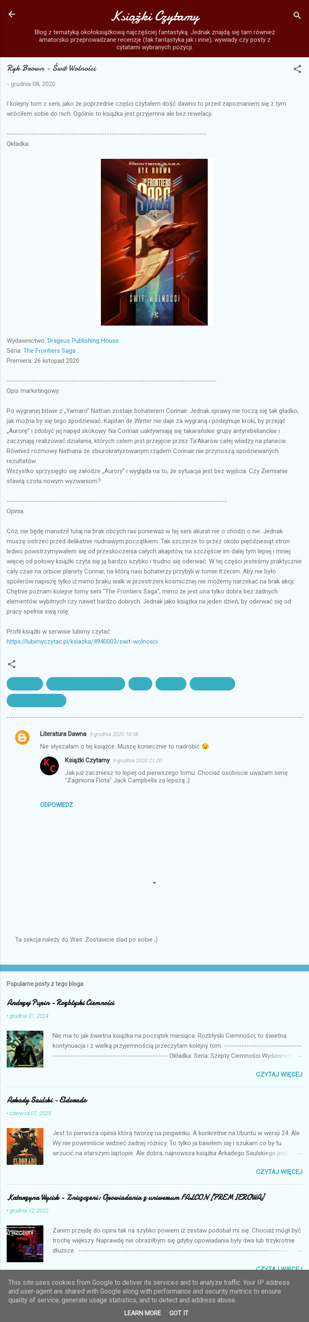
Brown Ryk (24, 684)
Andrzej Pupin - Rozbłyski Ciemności (60, 1003)
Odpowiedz (56, 805)
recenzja (171, 684)
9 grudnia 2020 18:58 (114, 734)
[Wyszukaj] (297, 17)
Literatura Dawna (63, 734)
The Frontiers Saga (49, 350)
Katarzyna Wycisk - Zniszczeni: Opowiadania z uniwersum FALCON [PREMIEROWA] (135, 1197)
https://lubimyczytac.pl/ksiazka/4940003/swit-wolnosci (82, 641)
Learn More (142, 1313)
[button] (297, 70)
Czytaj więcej (279, 1074)
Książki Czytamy (154, 16)
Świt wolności (212, 684)
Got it (178, 1313)
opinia (140, 684)
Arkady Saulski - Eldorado (46, 1100)
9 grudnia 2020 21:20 (137, 760)
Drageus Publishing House (83, 340)
